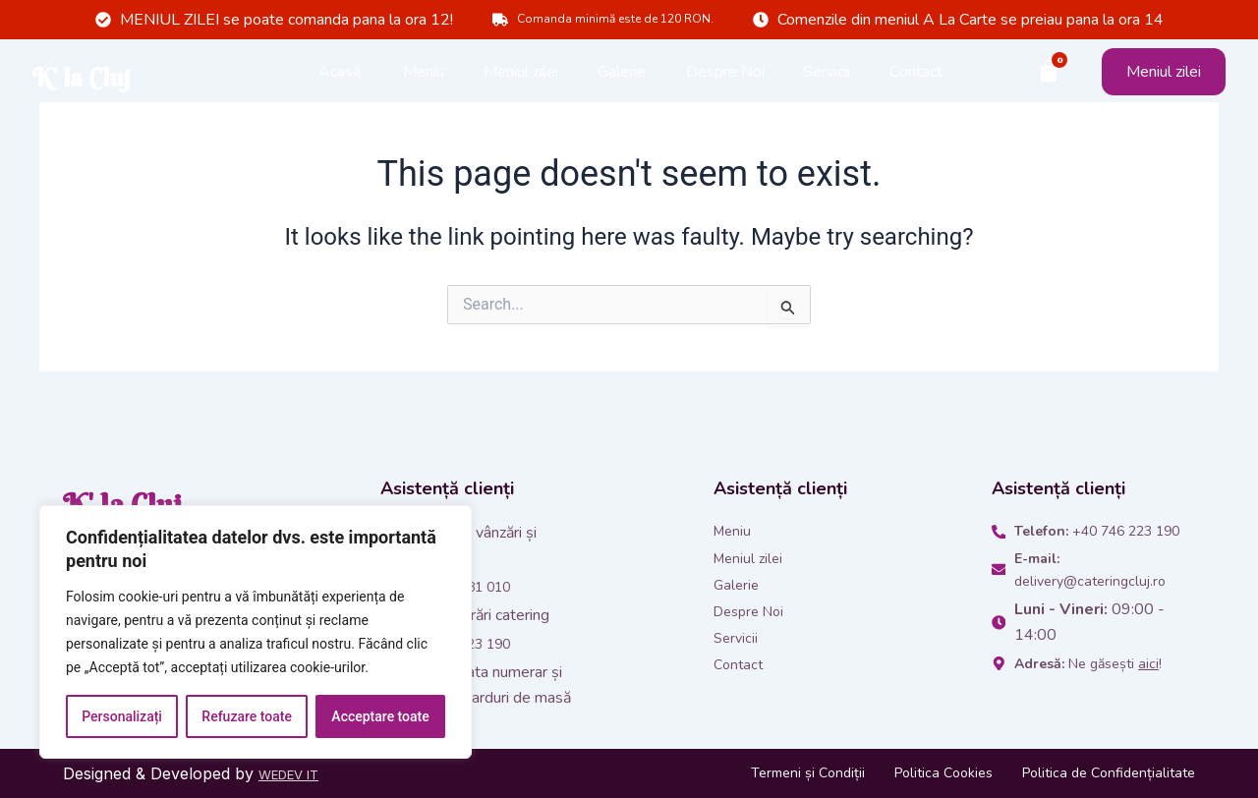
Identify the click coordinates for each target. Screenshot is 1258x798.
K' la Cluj (150, 78)
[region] (255, 632)
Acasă (340, 78)
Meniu (423, 78)
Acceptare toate (380, 716)
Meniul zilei (521, 78)
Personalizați (122, 716)
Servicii (826, 78)
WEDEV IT (297, 773)
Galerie (622, 78)
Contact (916, 78)
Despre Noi (725, 78)
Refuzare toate (246, 716)
